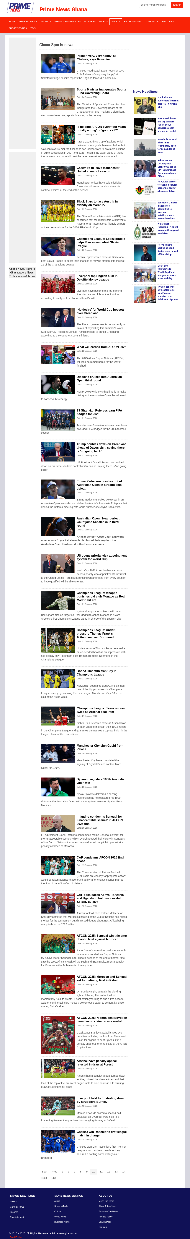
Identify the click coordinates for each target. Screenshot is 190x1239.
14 (123, 1171)
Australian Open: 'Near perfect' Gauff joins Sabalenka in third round (98, 522)
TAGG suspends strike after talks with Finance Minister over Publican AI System (168, 293)
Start (44, 1171)
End (53, 1177)
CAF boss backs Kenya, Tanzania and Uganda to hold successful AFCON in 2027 (100, 898)
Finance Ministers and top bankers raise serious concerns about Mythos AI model (167, 124)
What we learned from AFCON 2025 (101, 347)
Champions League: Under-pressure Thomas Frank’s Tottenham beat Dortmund (96, 634)
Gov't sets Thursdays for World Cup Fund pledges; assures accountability (167, 272)
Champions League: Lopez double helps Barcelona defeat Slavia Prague (101, 242)
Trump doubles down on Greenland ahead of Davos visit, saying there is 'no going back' (102, 448)
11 (101, 1171)
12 (108, 1171)
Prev (54, 1171)
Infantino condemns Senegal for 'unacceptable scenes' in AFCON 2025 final (100, 820)
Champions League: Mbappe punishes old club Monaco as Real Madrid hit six (101, 596)
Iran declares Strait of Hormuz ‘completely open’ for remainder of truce (167, 145)
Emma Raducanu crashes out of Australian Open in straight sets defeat (99, 485)
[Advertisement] (22, 93)
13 (116, 1171)
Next (44, 1177)
